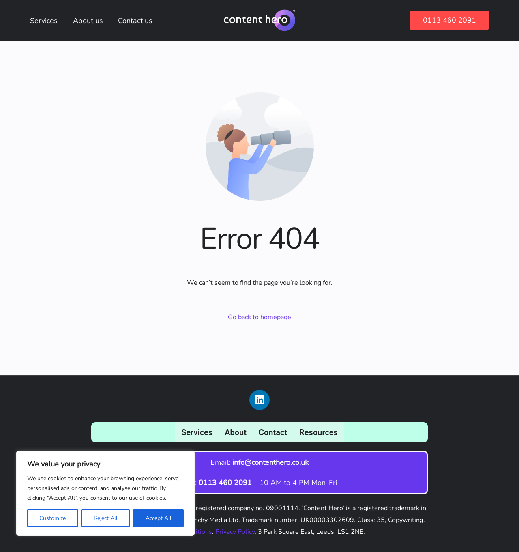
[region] (105, 493)
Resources (318, 432)
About (236, 432)
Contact (273, 432)
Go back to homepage (259, 317)
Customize (52, 518)
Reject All (106, 518)
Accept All (159, 518)
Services (196, 432)
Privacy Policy (235, 531)
